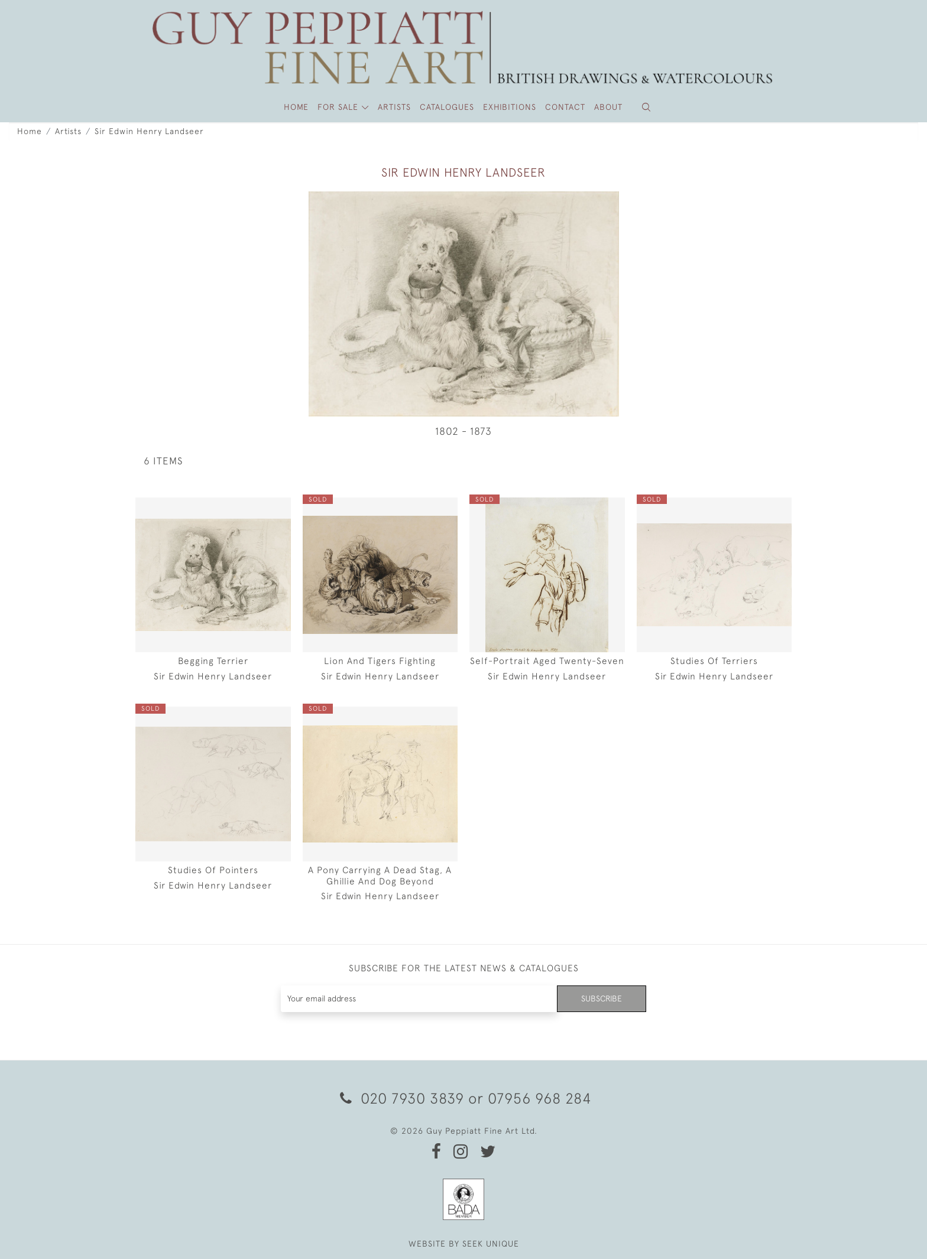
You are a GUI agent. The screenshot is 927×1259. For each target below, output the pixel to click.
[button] (646, 107)
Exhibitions (509, 107)
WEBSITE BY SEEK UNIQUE (464, 1243)
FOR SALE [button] (339, 107)
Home (29, 131)
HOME (296, 107)
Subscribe (601, 998)
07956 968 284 (540, 1098)
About (608, 107)
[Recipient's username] (419, 998)
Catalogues (447, 107)
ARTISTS (394, 107)
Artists (68, 131)
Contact (565, 107)
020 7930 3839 (402, 1098)
